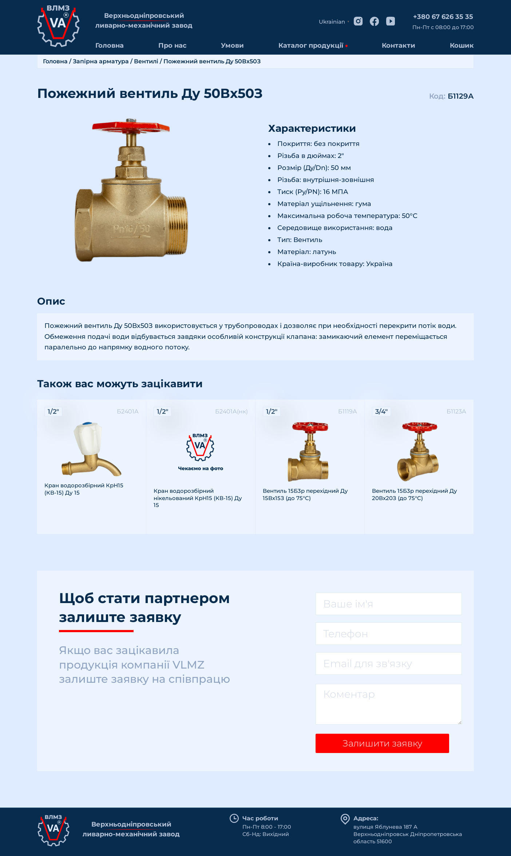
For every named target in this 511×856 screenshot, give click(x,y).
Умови (232, 45)
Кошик (462, 45)
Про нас (172, 45)
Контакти (398, 45)
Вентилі (146, 61)
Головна (109, 45)
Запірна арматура (101, 61)
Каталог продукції (310, 45)
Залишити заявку (379, 746)
